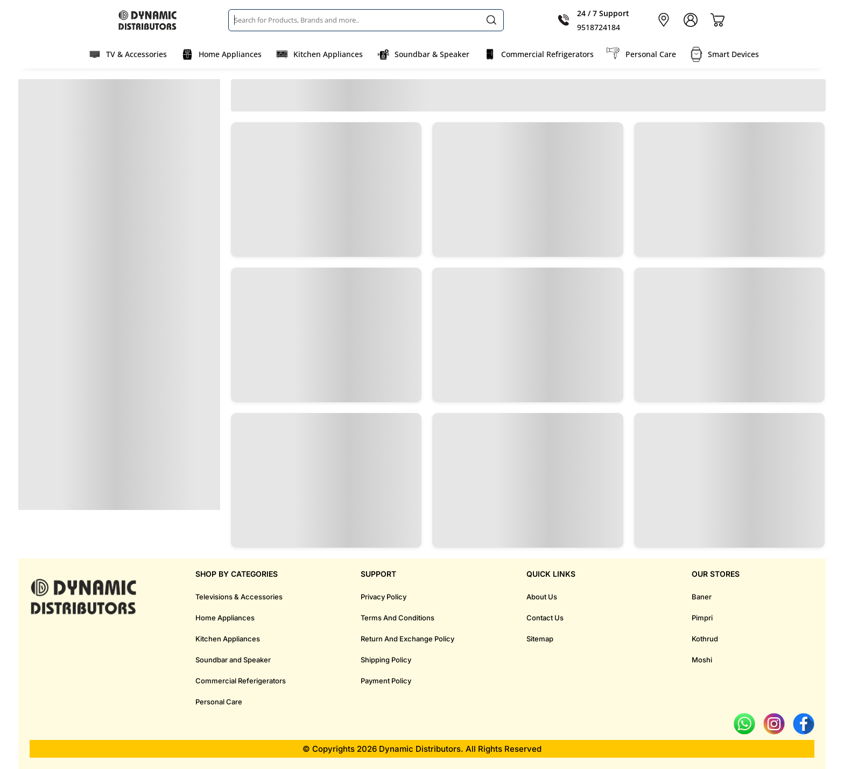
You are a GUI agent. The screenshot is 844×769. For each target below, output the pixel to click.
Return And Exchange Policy (407, 638)
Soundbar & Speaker (432, 54)
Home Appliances (230, 54)
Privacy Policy (383, 596)
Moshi (702, 659)
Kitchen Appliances (328, 54)
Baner (702, 596)
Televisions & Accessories (239, 596)
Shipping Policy (386, 659)
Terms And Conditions (397, 617)
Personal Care (650, 54)
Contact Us (545, 617)
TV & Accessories (136, 54)
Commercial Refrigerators (547, 54)
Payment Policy (386, 680)
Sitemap (539, 638)
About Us (541, 596)
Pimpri (702, 617)
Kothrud (705, 638)
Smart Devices (733, 54)
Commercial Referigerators (240, 680)
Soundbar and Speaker (233, 659)
